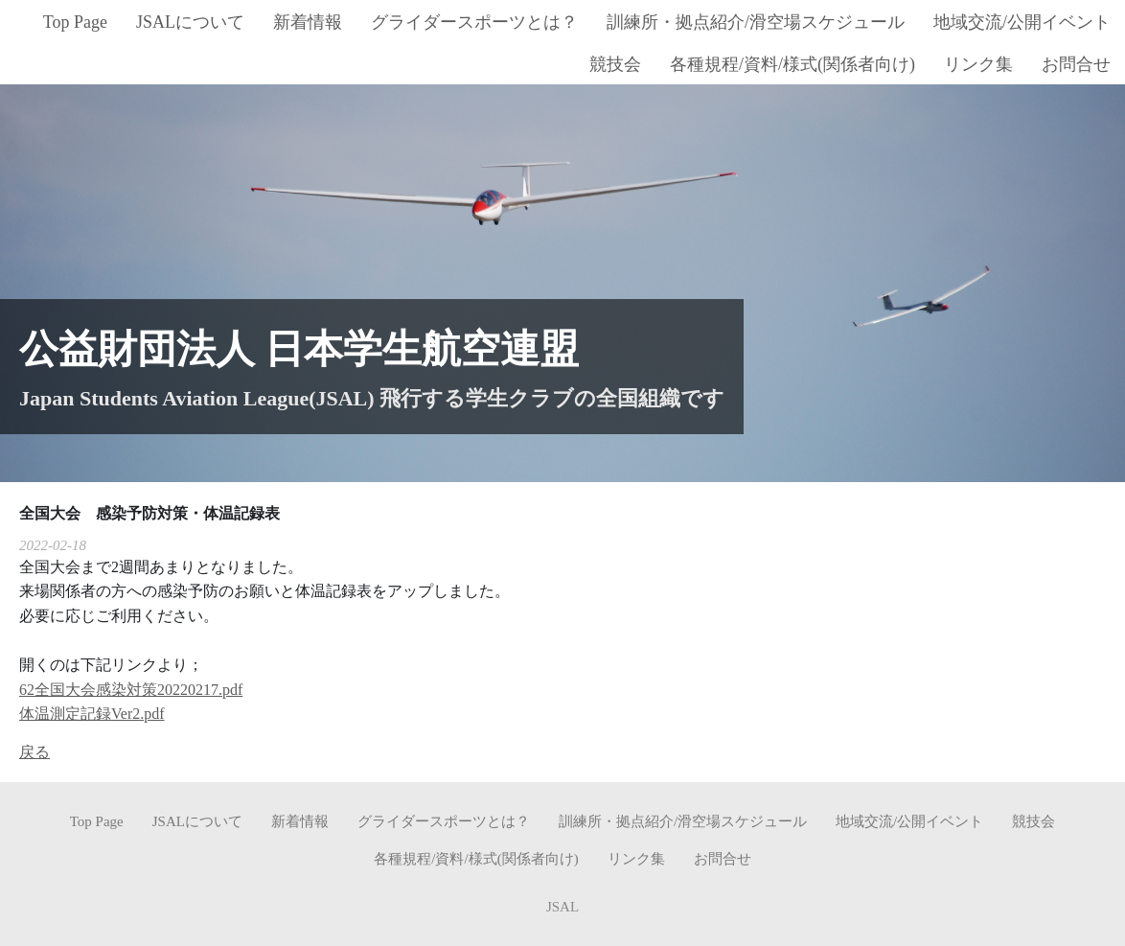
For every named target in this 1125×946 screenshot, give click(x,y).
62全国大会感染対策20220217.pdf (130, 689)
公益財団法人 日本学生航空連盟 (299, 349)
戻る (34, 752)
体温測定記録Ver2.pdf (92, 713)
